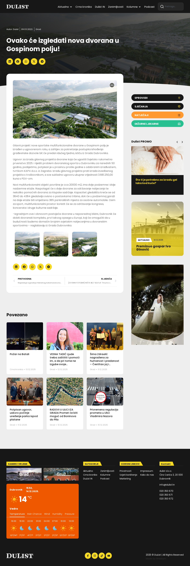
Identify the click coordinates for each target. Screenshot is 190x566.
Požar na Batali (19, 354)
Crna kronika (16, 369)
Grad (38, 29)
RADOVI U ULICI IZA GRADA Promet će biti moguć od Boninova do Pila (64, 414)
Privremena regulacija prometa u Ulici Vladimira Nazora (104, 413)
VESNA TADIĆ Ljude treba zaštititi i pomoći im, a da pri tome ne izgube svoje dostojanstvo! (65, 360)
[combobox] (171, 6)
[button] (9, 61)
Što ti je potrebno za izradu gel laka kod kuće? (157, 181)
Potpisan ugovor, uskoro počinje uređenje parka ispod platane (24, 414)
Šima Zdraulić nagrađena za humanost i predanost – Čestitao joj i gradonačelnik (104, 360)
